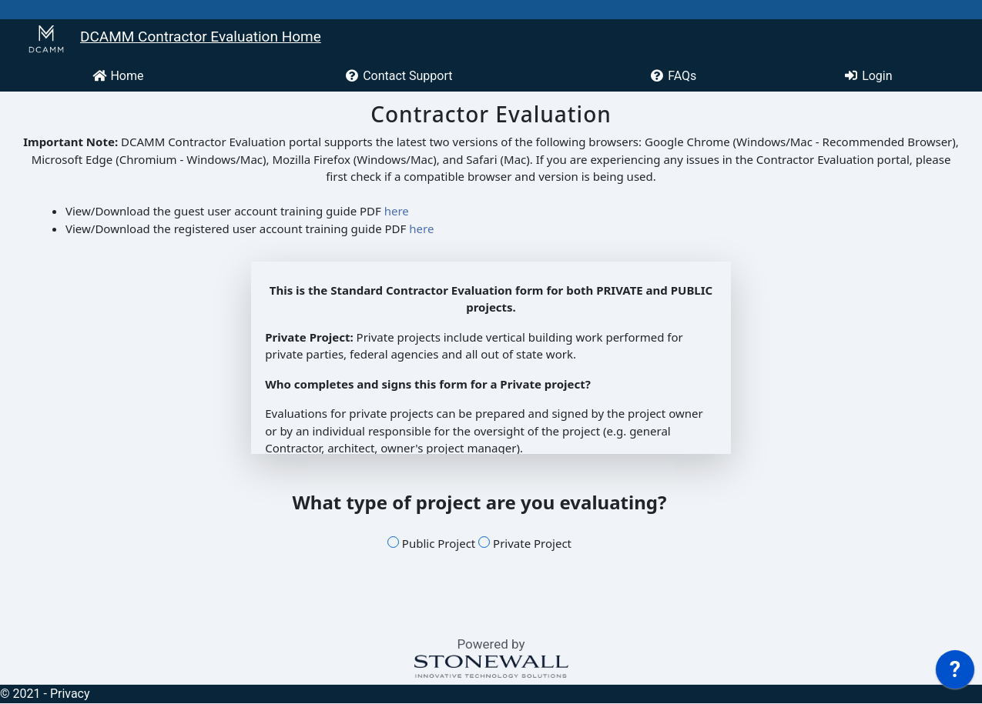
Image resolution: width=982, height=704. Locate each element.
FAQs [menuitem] (672, 75)
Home (117, 75)
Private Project (524, 543)
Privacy (70, 693)
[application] (955, 673)
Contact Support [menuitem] (398, 75)
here (396, 211)
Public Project (431, 543)
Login (867, 75)
